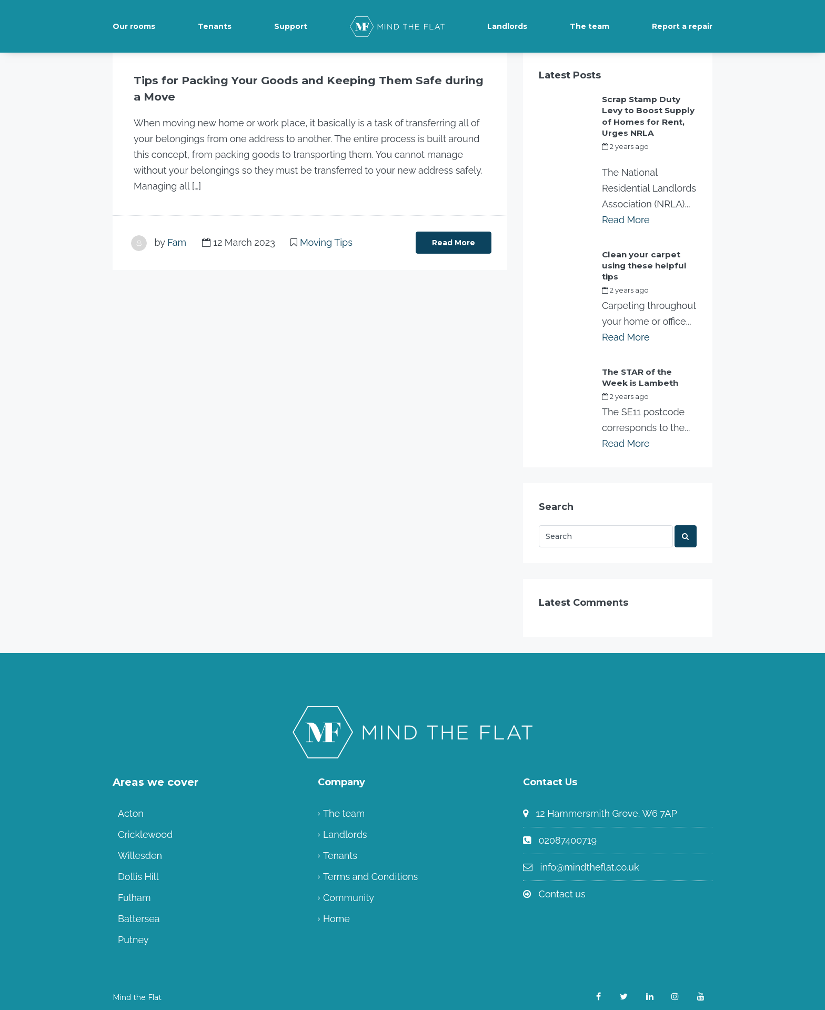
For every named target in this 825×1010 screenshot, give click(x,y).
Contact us (562, 888)
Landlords (507, 26)
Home (336, 913)
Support (290, 26)
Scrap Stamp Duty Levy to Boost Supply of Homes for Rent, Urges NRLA (648, 114)
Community (348, 892)
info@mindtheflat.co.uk (589, 861)
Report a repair (682, 26)
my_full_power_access (640, 156)
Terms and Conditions (370, 871)
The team (589, 26)
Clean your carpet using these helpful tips (641, 262)
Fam (176, 241)
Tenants (215, 26)
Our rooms (134, 26)
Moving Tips (326, 241)
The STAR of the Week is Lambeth (648, 373)
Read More (453, 242)
